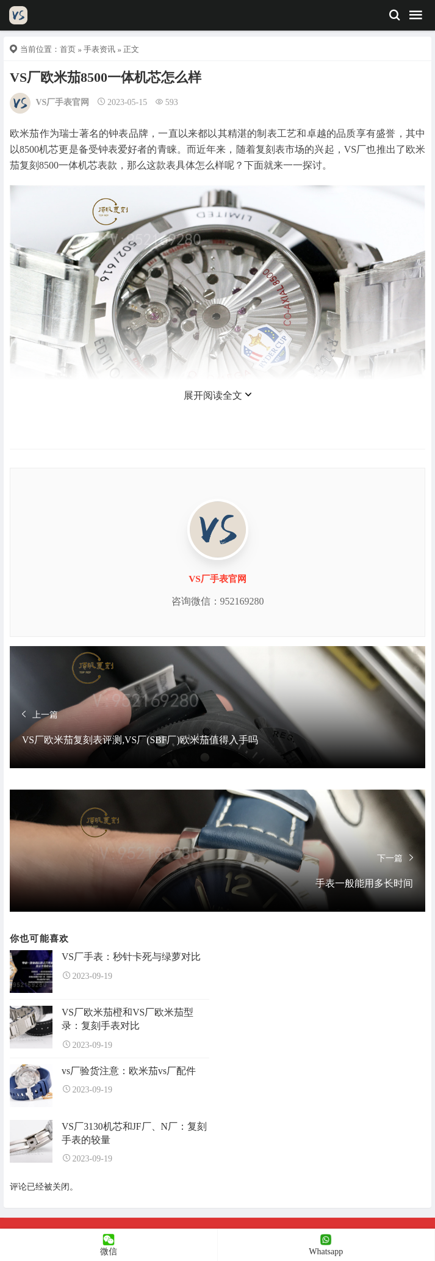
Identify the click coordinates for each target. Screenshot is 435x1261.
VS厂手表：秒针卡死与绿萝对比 (131, 956)
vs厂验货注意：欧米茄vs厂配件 (129, 1071)
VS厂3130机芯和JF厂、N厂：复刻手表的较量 (134, 1133)
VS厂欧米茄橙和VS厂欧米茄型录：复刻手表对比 (127, 1019)
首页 (68, 49)
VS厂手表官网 (63, 102)
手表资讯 (99, 49)
